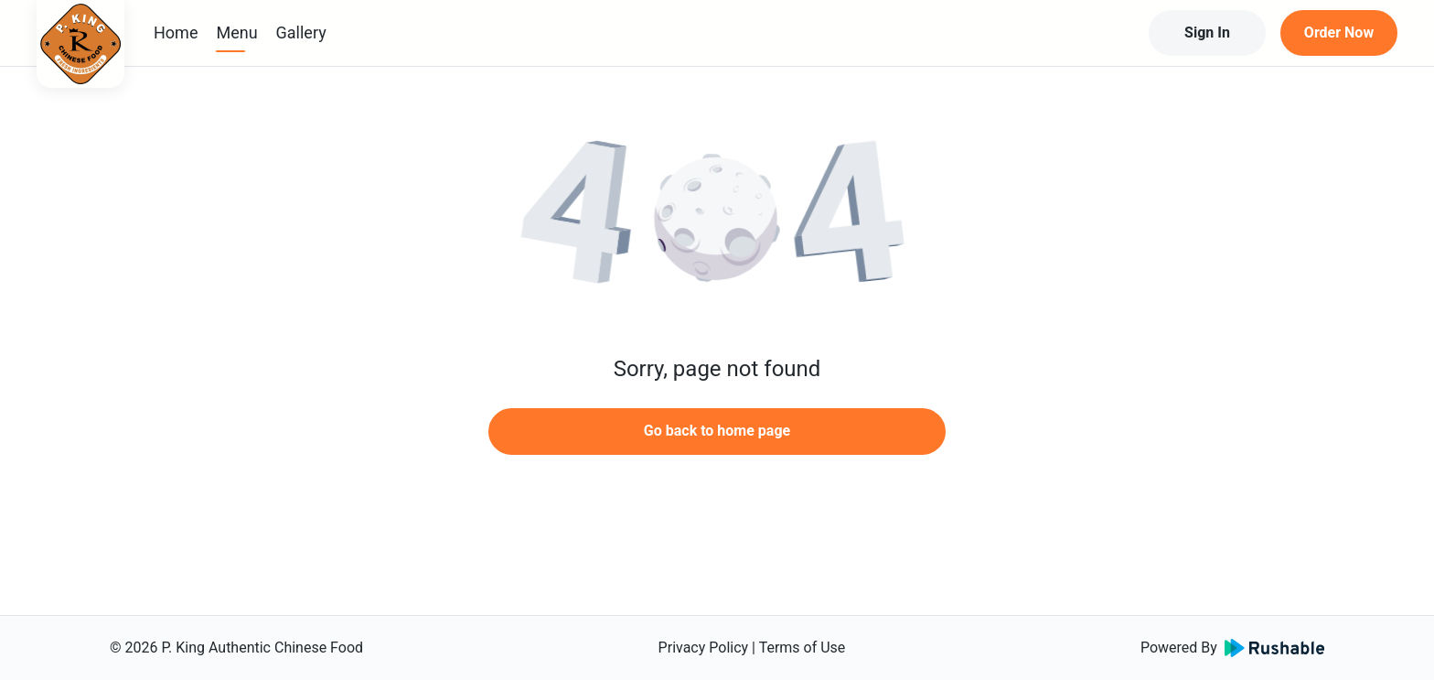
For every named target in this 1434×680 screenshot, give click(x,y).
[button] (717, 219)
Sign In (1207, 32)
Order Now (1339, 32)
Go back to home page (717, 430)
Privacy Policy (703, 647)
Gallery (301, 32)
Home (176, 32)
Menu (236, 32)
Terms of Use (802, 647)
